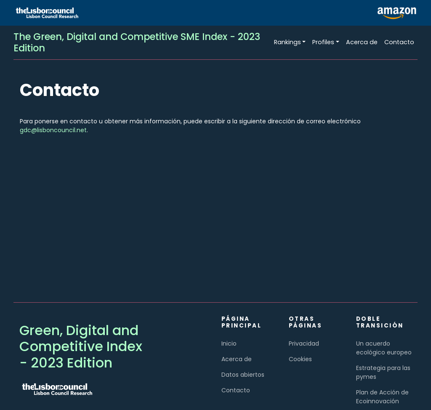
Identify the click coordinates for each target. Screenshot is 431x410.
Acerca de (362, 42)
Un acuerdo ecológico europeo (384, 348)
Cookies (300, 359)
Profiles (323, 42)
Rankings (287, 42)
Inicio (229, 343)
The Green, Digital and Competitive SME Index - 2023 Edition (136, 42)
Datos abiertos (242, 374)
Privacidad (304, 343)
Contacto (399, 42)
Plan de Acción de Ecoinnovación (382, 396)
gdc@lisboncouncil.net (53, 130)
